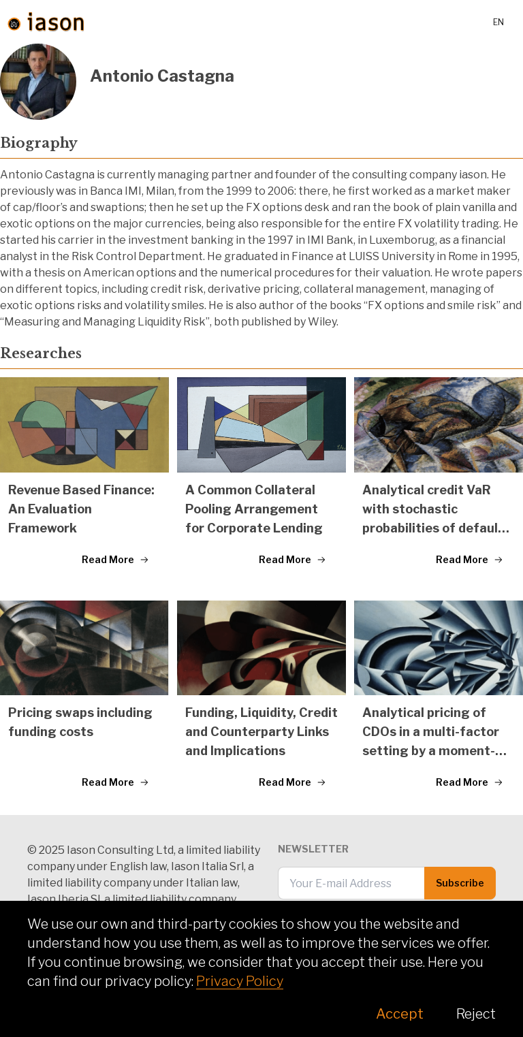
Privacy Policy (239, 981)
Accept (400, 1014)
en (498, 22)
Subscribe (460, 883)
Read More (115, 559)
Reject (476, 1014)
